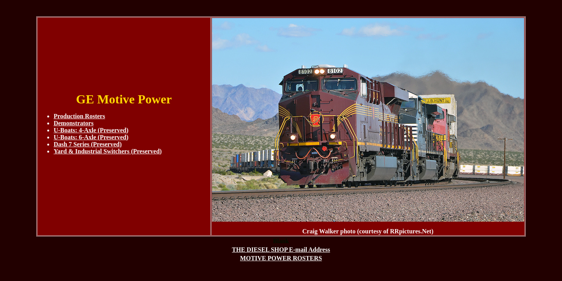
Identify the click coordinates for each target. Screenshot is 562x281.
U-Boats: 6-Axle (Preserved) (90, 137)
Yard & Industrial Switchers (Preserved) (107, 151)
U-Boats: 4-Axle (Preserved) (90, 130)
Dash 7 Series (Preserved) (87, 144)
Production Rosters (79, 116)
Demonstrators (73, 123)
